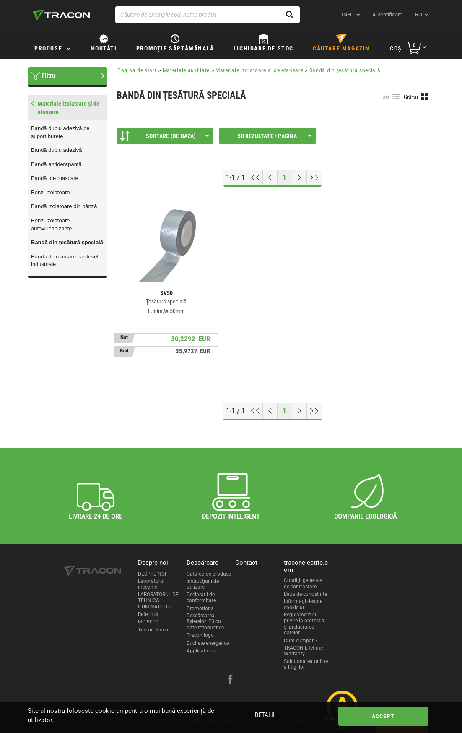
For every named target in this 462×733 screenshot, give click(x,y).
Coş (396, 48)
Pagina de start (137, 70)
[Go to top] (255, 177)
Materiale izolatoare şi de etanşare (259, 70)
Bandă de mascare (54, 178)
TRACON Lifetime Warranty (303, 651)
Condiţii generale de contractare (303, 583)
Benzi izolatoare (50, 192)
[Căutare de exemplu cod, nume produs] (207, 14)
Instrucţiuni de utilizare (203, 584)
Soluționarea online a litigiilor (306, 664)
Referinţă (148, 614)
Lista (384, 97)
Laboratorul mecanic (151, 584)
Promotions (200, 608)
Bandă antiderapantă (56, 164)
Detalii (265, 715)
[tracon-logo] (61, 15)
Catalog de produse (209, 574)
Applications (201, 651)
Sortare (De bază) (164, 136)
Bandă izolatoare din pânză (64, 206)
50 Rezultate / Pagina (274, 136)
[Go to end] (314, 177)
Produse (48, 48)
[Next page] (299, 177)
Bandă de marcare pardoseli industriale (65, 260)
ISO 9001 (148, 622)
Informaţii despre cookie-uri (303, 604)
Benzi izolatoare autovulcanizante (51, 224)
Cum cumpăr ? (300, 641)
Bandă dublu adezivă (56, 150)
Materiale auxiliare (186, 70)
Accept (383, 716)
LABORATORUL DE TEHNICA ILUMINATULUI (158, 601)
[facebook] (230, 680)
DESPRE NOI (152, 574)
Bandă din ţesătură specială (67, 242)
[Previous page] (270, 177)
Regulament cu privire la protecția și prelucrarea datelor (304, 624)
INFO (348, 14)
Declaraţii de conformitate (201, 597)
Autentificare (387, 14)
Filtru (48, 75)
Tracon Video (153, 630)
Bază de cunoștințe (305, 594)
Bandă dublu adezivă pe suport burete (60, 132)
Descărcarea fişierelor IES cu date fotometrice (205, 622)
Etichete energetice (208, 643)
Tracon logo (200, 635)
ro (418, 14)
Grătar (411, 97)
